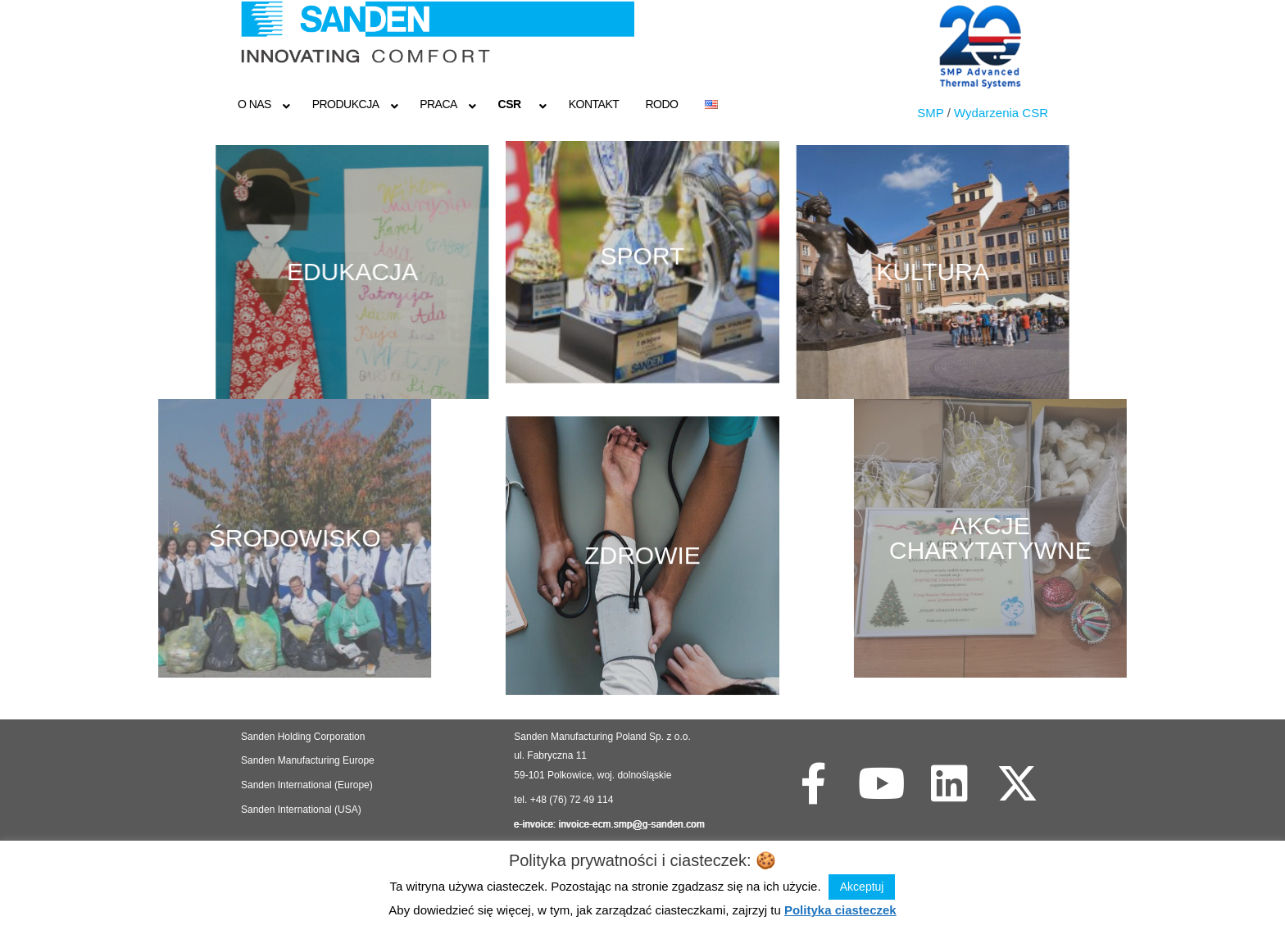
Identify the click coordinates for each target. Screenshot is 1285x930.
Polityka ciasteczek (840, 910)
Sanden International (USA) (301, 809)
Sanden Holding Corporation (304, 736)
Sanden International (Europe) (307, 785)
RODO (661, 104)
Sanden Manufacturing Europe (308, 760)
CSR (509, 104)
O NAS (254, 104)
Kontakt (594, 104)
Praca (438, 104)
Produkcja (345, 104)
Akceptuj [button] (862, 886)
